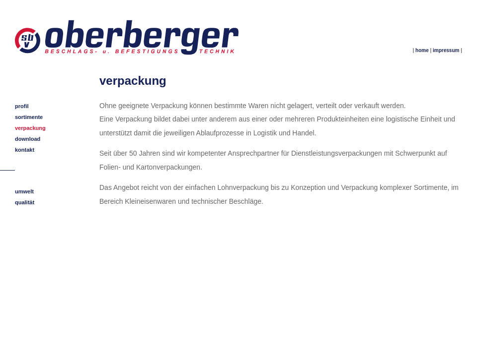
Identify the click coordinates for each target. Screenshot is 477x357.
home (422, 50)
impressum (446, 50)
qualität (24, 202)
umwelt (24, 191)
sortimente (29, 117)
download (27, 139)
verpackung (30, 128)
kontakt (24, 150)
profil (22, 106)
